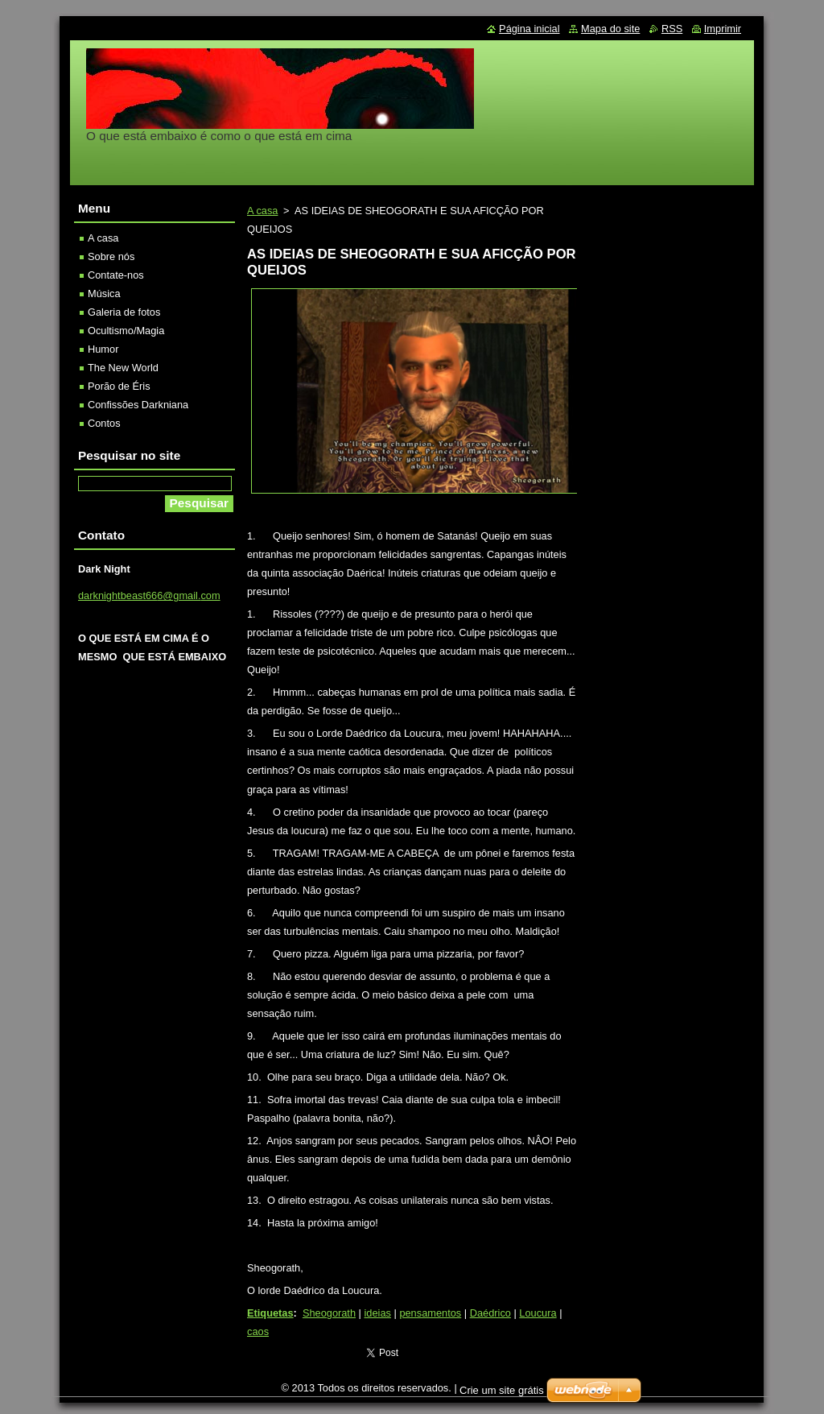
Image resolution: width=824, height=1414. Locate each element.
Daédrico (490, 1313)
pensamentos (430, 1313)
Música (104, 293)
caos (258, 1331)
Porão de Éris (119, 386)
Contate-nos (116, 275)
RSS (671, 29)
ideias (378, 1313)
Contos (104, 423)
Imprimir (722, 29)
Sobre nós (111, 256)
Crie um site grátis (501, 1390)
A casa (262, 211)
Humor (103, 349)
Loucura (537, 1313)
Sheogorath (329, 1313)
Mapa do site (610, 29)
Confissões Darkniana (138, 405)
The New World (123, 368)
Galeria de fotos (124, 312)
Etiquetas (270, 1313)
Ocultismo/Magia (126, 331)
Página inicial (529, 29)
